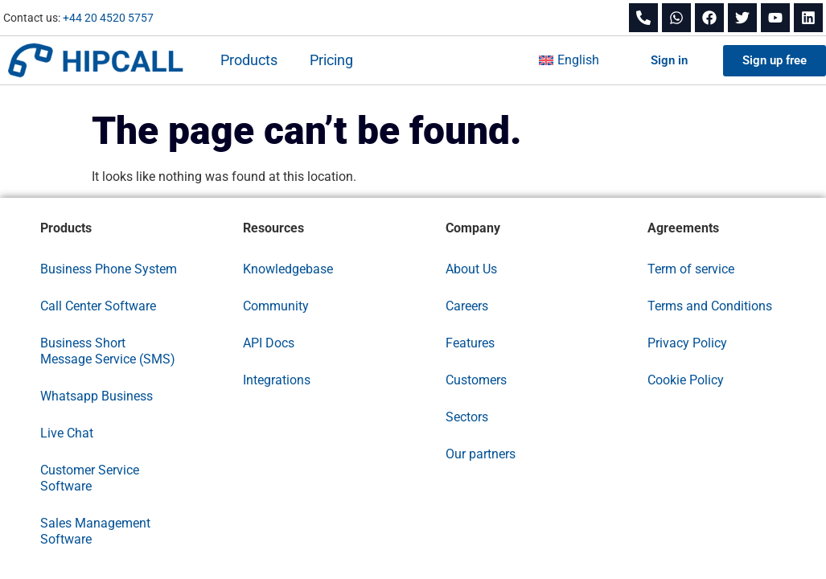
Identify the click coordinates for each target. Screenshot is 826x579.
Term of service (690, 269)
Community (276, 306)
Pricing (331, 59)
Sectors (467, 417)
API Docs (268, 343)
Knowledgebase (288, 269)
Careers (467, 306)
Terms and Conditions (709, 306)
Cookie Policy (685, 380)
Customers (476, 380)
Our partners (481, 454)
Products (248, 59)
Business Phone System (108, 269)
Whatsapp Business (96, 396)
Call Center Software (98, 306)
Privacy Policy (687, 343)
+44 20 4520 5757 (108, 17)
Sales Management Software (95, 531)
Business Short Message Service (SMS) (107, 351)
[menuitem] (569, 60)
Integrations (276, 380)
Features (470, 343)
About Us (471, 269)
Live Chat (66, 433)
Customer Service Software (89, 478)
